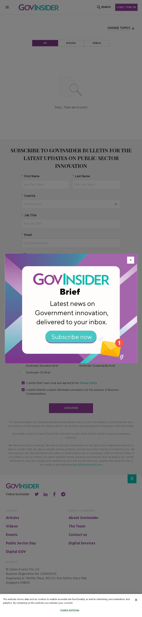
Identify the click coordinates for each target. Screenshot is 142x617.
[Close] (130, 260)
